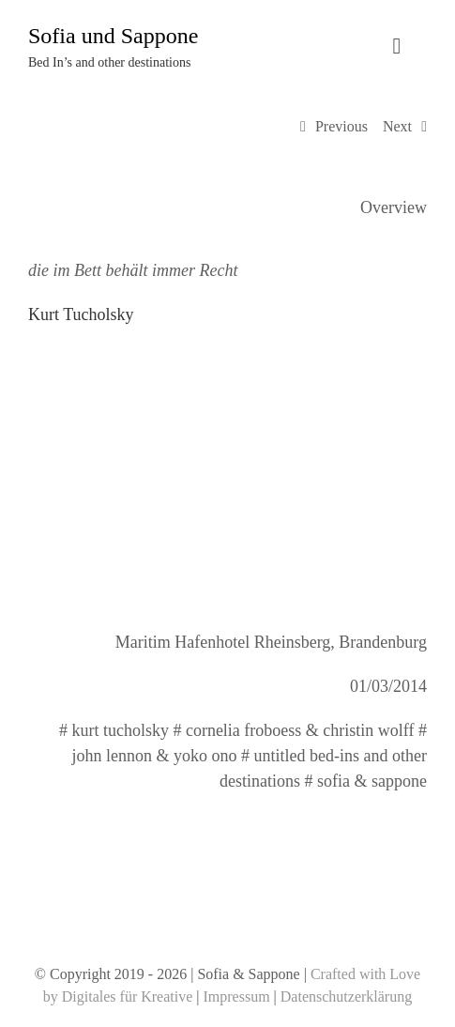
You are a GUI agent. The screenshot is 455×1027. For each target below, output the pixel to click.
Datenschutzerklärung (346, 996)
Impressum (237, 996)
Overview (393, 207)
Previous (341, 126)
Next (397, 126)
